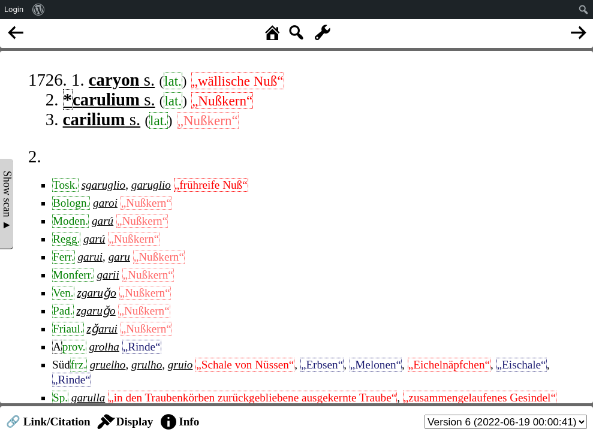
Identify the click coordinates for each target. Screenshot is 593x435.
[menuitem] (38, 9)
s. (122, 79)
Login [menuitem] (13, 9)
